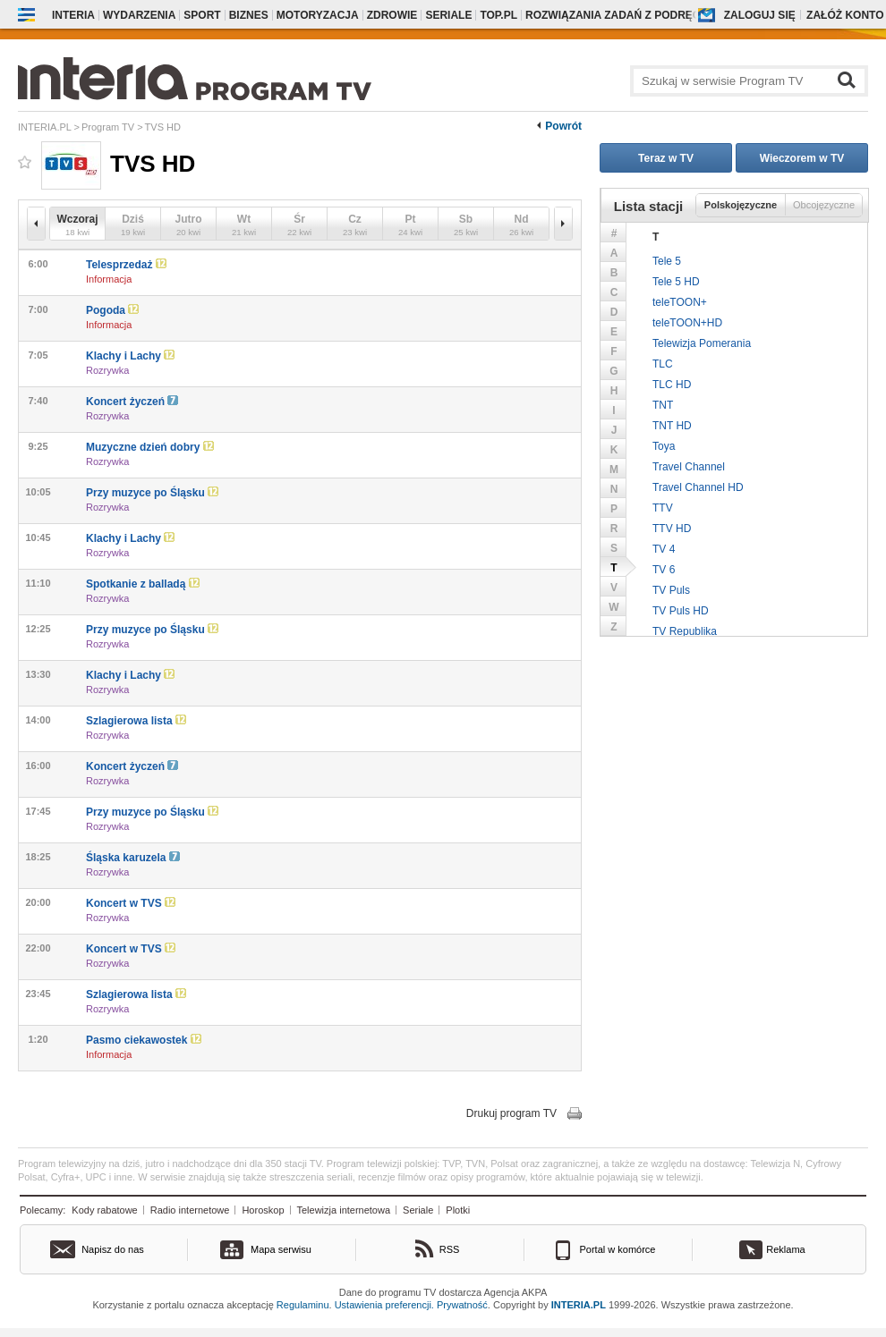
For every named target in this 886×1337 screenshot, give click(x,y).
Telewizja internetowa (344, 1210)
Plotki (458, 1210)
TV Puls (671, 590)
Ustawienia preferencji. (384, 1304)
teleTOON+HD (687, 323)
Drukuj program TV (511, 1113)
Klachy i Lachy (130, 356)
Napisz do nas (112, 1249)
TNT (662, 405)
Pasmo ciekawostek (143, 1040)
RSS (449, 1249)
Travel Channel (688, 467)
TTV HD (671, 528)
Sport (201, 15)
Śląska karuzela (133, 857)
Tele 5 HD (676, 281)
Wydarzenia (139, 15)
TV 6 (663, 569)
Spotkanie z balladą (143, 584)
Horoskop (263, 1210)
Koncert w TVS (130, 903)
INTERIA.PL (578, 1304)
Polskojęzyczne (740, 204)
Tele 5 (666, 261)
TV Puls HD (680, 611)
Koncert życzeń (132, 401)
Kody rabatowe (104, 1210)
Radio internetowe (190, 1210)
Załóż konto (844, 15)
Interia (73, 15)
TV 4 (663, 549)
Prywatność (462, 1304)
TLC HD (671, 384)
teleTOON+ (679, 302)
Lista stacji (649, 206)
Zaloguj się (760, 15)
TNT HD (672, 425)
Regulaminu (303, 1304)
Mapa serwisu (281, 1249)
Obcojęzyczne (824, 204)
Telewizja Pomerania (701, 343)
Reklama (785, 1249)
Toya (663, 446)
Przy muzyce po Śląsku (152, 493)
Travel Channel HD (698, 487)
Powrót (563, 126)
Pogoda (112, 310)
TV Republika (684, 631)
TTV (662, 508)
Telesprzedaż (126, 264)
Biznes (248, 15)
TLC (662, 364)
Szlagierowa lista (136, 721)
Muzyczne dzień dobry (150, 447)
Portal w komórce (618, 1249)
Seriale (418, 1210)
